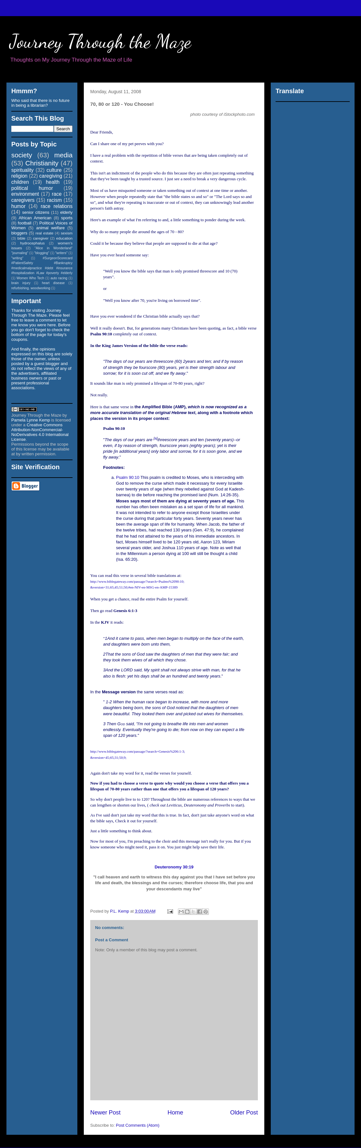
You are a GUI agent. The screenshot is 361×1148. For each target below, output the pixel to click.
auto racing (59, 278)
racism (54, 200)
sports (67, 217)
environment (25, 194)
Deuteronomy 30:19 (174, 867)
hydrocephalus (32, 243)
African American (35, 217)
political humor (32, 188)
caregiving (50, 176)
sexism (67, 233)
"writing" (17, 258)
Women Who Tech (30, 278)
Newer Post (105, 1112)
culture (54, 170)
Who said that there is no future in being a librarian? (40, 103)
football (24, 223)
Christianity (42, 163)
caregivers (22, 200)
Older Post (244, 1112)
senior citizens (35, 212)
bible (21, 238)
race (57, 194)
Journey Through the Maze (100, 41)
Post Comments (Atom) (138, 1125)
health (53, 182)
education (64, 238)
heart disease (53, 283)
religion (19, 176)
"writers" (61, 253)
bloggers (19, 233)
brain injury (20, 283)
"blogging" (41, 253)
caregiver (41, 238)
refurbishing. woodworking (30, 288)
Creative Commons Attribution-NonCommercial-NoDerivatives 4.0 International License (40, 432)
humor (18, 206)
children (20, 182)
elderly (66, 212)
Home (175, 1112)
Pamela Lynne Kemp (30, 420)
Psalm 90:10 (127, 477)
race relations (57, 206)
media (63, 155)
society (21, 155)
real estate (44, 233)
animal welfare (50, 227)
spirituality (22, 170)
